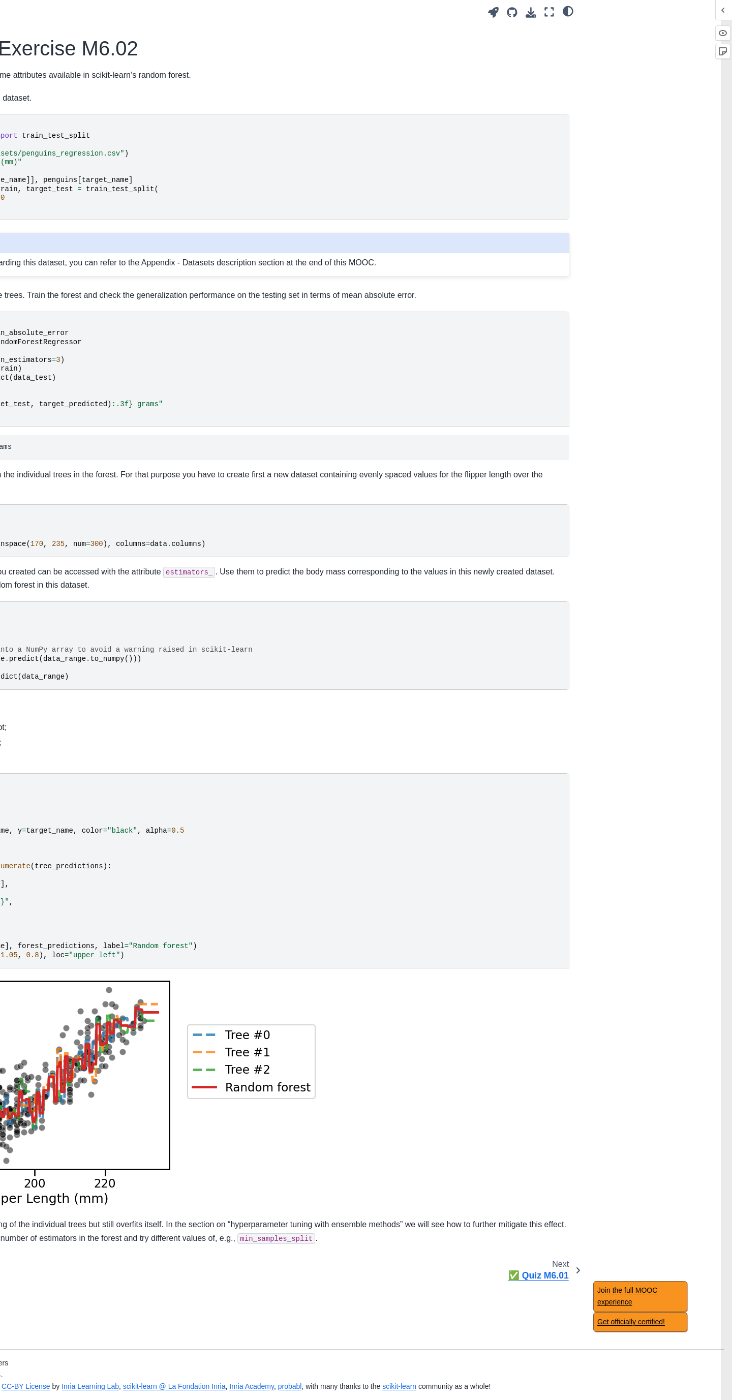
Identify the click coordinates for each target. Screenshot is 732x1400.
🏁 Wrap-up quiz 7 (51, 1016)
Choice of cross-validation (63, 952)
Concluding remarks (53, 1091)
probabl (522, 1375)
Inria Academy (483, 1375)
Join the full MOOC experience (627, 1296)
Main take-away (47, 31)
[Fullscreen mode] (549, 12)
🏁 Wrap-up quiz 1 (51, 15)
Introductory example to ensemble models (84, 669)
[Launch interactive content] (493, 12)
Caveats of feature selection (66, 1273)
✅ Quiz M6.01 (53, 788)
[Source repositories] (512, 12)
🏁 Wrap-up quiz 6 (51, 849)
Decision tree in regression (64, 487)
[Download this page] (531, 12)
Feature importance (53, 1348)
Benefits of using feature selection (76, 1257)
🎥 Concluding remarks (59, 1075)
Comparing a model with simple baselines (72, 930)
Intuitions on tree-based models (72, 455)
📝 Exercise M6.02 (60, 756)
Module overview (48, 74)
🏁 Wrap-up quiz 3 (51, 245)
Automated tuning (50, 229)
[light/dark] (568, 10)
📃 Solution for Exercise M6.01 (79, 724)
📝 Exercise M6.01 (60, 708)
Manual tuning (44, 213)
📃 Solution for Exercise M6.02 (82, 772)
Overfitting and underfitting (64, 90)
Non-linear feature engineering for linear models (70, 342)
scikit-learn (631, 1375)
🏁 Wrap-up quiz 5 (51, 532)
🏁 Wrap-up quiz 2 (51, 138)
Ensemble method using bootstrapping (63, 613)
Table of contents (49, 1198)
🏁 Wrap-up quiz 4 (51, 381)
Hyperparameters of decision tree (68, 510)
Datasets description (54, 1150)
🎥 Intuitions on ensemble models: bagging (85, 641)
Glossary (35, 1134)
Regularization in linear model (69, 364)
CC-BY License (257, 1375)
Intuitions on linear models (63, 320)
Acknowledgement (51, 1166)
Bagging (42, 691)
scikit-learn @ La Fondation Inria (406, 1375)
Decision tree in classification (68, 471)
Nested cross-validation (59, 968)
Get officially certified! (631, 1322)
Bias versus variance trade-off (69, 122)
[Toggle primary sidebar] (169, 12)
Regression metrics (52, 1000)
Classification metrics (55, 984)
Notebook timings (49, 1182)
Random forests (55, 740)
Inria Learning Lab (322, 1375)
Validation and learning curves (70, 106)
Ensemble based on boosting (68, 804)
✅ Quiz (34, 1305)
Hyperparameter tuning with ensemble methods (66, 826)
